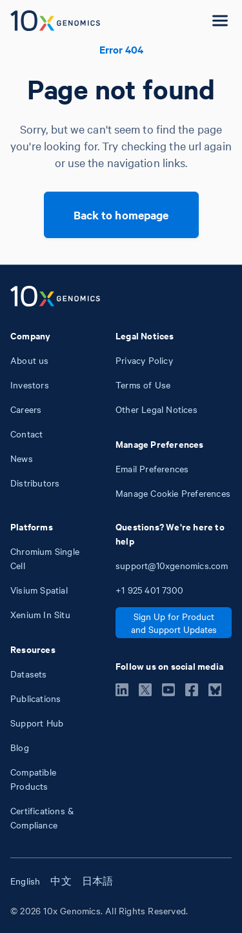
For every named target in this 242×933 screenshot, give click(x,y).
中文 (60, 880)
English (25, 880)
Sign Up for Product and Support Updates (174, 623)
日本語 (98, 880)
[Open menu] (220, 20)
